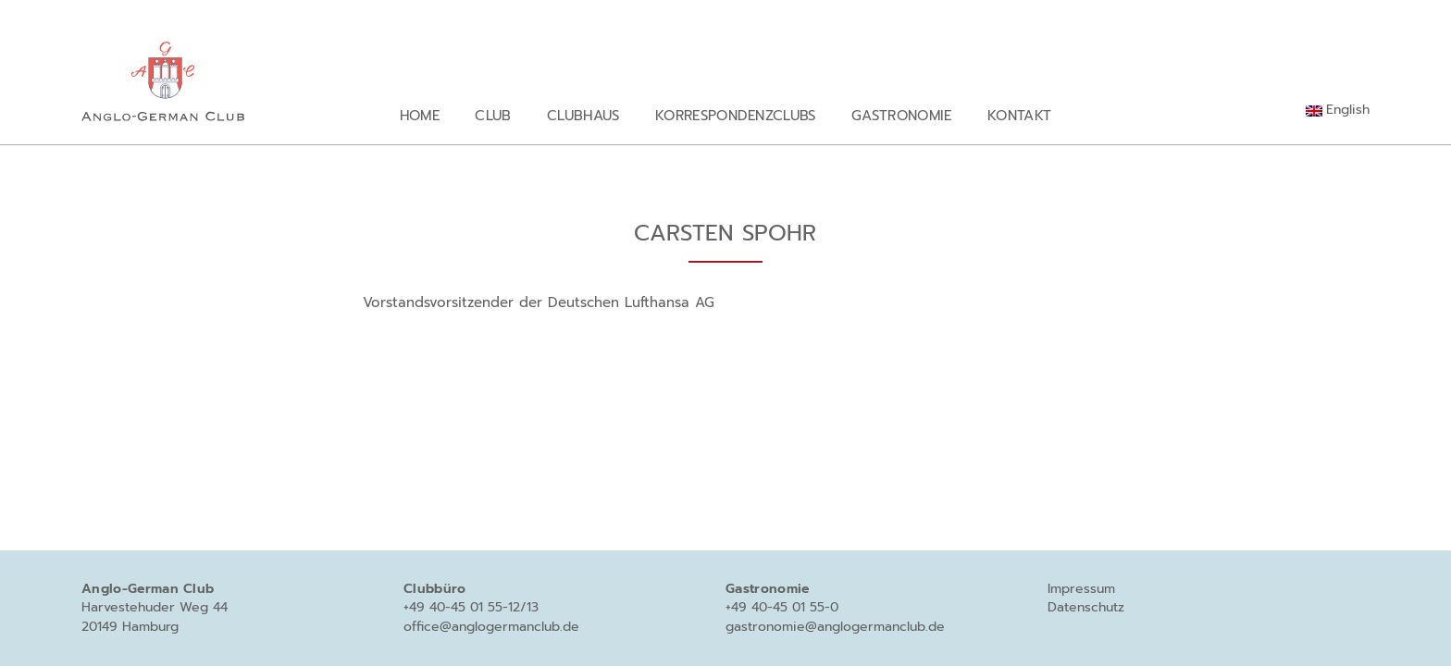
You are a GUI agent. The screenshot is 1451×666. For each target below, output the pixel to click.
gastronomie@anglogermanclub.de (835, 626)
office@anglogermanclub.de (491, 626)
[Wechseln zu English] (1338, 110)
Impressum (1081, 588)
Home (420, 115)
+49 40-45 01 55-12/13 (471, 607)
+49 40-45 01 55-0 (782, 607)
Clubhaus (583, 115)
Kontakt (1019, 115)
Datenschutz (1086, 607)
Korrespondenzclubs (735, 115)
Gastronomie (901, 115)
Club (493, 115)
